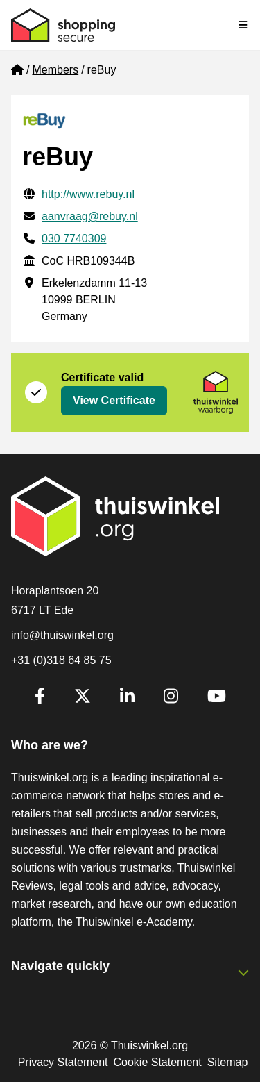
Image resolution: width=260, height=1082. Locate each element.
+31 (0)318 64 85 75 (61, 660)
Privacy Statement (63, 1062)
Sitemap (227, 1062)
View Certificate (114, 400)
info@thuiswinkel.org (62, 635)
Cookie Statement (157, 1062)
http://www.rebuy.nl (88, 194)
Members (55, 70)
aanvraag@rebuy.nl (90, 216)
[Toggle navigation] (243, 25)
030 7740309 (74, 238)
